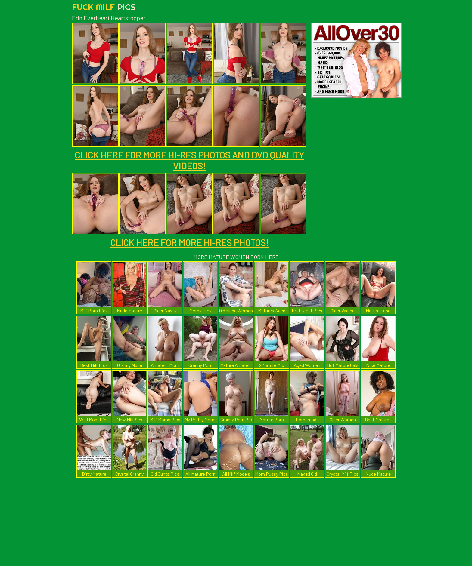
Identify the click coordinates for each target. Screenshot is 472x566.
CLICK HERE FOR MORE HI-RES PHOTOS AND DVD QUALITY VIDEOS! (189, 160)
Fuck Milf (104, 7)
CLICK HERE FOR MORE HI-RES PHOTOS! (189, 242)
